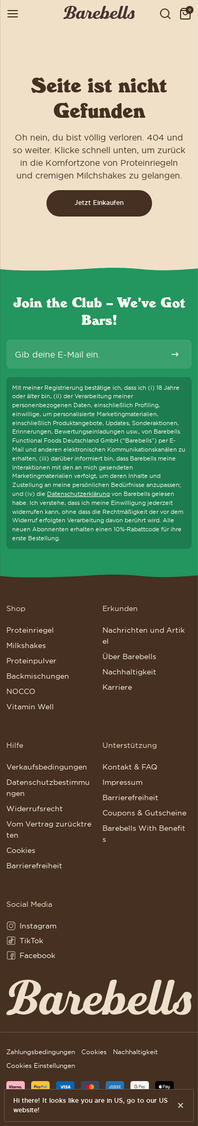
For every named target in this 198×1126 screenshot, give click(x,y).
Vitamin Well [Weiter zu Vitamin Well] (30, 706)
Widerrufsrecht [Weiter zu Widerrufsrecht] (34, 808)
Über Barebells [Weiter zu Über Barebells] (129, 656)
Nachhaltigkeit (135, 1052)
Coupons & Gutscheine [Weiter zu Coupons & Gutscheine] (144, 813)
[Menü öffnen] (12, 14)
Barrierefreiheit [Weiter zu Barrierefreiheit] (34, 865)
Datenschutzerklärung (78, 494)
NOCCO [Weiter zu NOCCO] (20, 691)
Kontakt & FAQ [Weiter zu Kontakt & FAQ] (129, 767)
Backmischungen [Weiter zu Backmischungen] (37, 676)
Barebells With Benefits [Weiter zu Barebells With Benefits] (143, 833)
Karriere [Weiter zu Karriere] (117, 687)
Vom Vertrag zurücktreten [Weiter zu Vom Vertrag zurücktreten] (48, 829)
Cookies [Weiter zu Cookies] (20, 850)
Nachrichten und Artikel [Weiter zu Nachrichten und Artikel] (143, 635)
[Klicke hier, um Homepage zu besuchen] (99, 14)
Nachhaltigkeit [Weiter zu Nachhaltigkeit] (129, 672)
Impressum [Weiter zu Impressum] (122, 782)
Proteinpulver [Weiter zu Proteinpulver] (31, 660)
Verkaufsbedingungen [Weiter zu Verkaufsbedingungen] (46, 767)
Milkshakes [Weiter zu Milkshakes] (26, 645)
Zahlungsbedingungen (40, 1052)
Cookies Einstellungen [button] (40, 1065)
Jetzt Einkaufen (99, 203)
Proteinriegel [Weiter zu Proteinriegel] (30, 630)
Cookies (94, 1052)
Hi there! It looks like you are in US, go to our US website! (90, 1105)
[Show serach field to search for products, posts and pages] (165, 14)
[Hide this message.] (180, 1105)
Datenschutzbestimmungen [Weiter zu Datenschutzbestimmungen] (48, 787)
